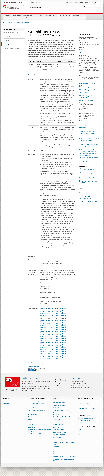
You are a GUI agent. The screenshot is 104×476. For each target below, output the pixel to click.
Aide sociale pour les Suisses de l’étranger (63, 417)
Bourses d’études (57, 437)
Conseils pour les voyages (29, 17)
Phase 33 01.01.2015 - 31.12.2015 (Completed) (53, 340)
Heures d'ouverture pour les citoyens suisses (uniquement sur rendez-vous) (88, 125)
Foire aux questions (33, 414)
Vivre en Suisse (81, 406)
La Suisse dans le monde (36, 2)
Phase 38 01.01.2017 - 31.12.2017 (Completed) (53, 331)
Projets (79, 434)
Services (40, 17)
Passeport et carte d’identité (60, 405)
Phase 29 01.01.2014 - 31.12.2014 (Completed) (53, 347)
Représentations (16, 17)
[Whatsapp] (37, 369)
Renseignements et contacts (85, 403)
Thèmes (80, 432)
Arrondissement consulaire (88, 177)
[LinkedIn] (33, 369)
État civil (55, 454)
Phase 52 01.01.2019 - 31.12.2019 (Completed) (53, 320)
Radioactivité (31, 422)
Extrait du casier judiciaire (59, 432)
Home (4, 22)
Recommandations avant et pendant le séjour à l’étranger (38, 406)
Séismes (30, 419)
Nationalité (56, 451)
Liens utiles (56, 446)
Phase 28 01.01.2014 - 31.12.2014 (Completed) (53, 349)
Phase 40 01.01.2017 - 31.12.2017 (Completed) (53, 327)
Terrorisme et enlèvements (35, 417)
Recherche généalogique (59, 434)
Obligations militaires (58, 429)
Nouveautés (6, 401)
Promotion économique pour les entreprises (64, 456)
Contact (81, 30)
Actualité (7, 17)
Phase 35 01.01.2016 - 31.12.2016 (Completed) (53, 336)
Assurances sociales (58, 424)
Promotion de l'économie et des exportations (86, 421)
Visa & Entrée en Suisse (51, 17)
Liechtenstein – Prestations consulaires (63, 439)
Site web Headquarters (87, 90)
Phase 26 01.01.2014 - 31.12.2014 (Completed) (53, 353)
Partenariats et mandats (84, 437)
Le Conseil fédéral (11, 2)
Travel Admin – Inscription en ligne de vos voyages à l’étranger (64, 443)
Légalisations (56, 419)
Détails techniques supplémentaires (39, 363)
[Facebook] (29, 369)
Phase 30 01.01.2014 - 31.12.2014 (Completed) (53, 345)
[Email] (38, 369)
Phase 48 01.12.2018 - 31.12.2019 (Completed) (53, 325)
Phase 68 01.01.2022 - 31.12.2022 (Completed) (53, 315)
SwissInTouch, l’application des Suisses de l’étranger (63, 460)
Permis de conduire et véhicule (61, 410)
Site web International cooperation (86, 96)
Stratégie (80, 429)
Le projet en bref (34, 74)
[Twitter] (31, 369)
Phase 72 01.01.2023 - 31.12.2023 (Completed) (53, 308)
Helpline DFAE (75, 378)
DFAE (22, 2)
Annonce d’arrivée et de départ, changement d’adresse (61, 401)
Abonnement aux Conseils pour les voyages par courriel (39, 430)
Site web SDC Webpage (87, 100)
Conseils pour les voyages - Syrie (36, 401)
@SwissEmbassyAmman (89, 169)
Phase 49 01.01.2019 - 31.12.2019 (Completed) (53, 323)
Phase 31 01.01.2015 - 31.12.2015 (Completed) (53, 344)
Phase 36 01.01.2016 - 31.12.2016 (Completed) (53, 334)
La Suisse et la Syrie (65, 17)
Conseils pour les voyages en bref (36, 403)
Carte (81, 52)
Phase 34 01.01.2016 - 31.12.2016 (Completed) (53, 338)
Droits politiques (57, 407)
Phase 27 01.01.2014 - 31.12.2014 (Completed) (53, 351)
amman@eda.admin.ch (88, 83)
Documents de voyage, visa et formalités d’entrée (38, 411)
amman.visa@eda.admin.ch (89, 87)
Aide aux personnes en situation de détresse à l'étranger (64, 413)
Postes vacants (6, 406)
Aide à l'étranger (32, 424)
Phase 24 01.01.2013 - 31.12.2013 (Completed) (53, 355)
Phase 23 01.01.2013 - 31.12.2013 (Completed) (53, 356)
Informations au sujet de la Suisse (86, 408)
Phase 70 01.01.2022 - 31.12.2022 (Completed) (53, 311)
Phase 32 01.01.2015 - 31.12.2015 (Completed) (53, 342)
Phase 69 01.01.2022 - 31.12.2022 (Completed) (53, 313)
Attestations (56, 422)
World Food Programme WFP (85, 197)
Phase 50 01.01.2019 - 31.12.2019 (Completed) (53, 322)
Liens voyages (31, 427)
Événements (6, 403)
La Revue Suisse (57, 449)
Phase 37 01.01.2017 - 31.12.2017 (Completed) (53, 333)
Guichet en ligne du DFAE (30, 378)
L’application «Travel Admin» (35, 434)
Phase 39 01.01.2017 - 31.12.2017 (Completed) (53, 329)
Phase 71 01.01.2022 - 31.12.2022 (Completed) (53, 310)
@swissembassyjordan (88, 173)
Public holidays (85, 162)
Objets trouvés (56, 427)
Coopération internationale (79, 17)
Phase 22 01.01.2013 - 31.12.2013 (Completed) (53, 358)
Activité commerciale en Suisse (86, 411)
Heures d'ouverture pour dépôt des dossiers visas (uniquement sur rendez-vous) (88, 133)
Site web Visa (84, 93)
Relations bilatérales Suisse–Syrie (86, 418)
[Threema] (35, 369)
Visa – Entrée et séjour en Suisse (86, 401)
